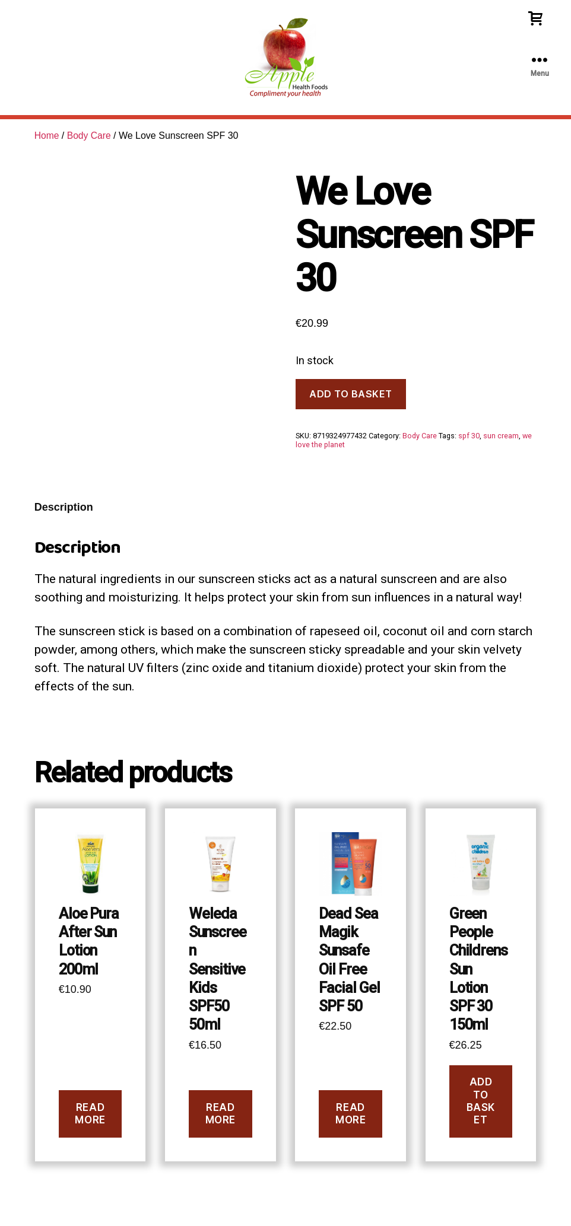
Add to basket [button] (481, 1101)
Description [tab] (63, 507)
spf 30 (469, 435)
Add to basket (350, 394)
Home (47, 135)
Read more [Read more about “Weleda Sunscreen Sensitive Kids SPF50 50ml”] (220, 1113)
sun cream (501, 435)
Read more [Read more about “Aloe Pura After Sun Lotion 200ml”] (90, 1113)
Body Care (90, 135)
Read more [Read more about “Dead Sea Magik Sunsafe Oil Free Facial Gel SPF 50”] (350, 1113)
